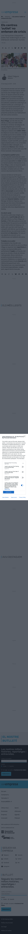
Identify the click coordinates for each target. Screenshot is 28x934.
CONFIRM (8, 492)
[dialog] (14, 467)
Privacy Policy (22, 497)
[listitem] (14, 463)
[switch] (22, 467)
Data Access (14, 497)
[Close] (25, 436)
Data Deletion (5, 497)
